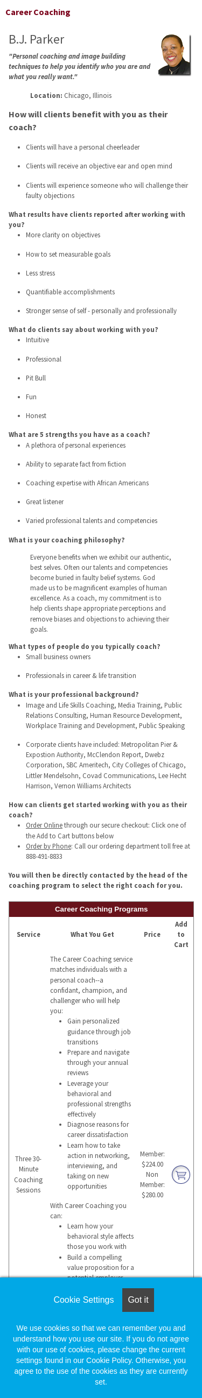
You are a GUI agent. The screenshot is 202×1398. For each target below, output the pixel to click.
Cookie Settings (83, 1299)
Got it (138, 1299)
